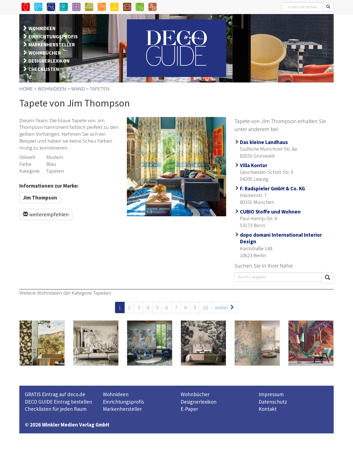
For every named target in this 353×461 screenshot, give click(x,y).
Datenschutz (273, 401)
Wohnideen (116, 394)
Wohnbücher (195, 394)
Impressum (271, 394)
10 (205, 307)
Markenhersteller (122, 409)
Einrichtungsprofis (123, 401)
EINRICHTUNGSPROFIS (53, 36)
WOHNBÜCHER (44, 53)
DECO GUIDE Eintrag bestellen (58, 401)
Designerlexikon (198, 401)
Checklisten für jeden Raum (56, 409)
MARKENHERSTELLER (51, 44)
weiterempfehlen (46, 214)
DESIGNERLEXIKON (48, 61)
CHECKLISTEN (43, 69)
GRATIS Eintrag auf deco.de (55, 394)
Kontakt (268, 409)
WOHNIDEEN (41, 28)
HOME (26, 88)
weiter (224, 307)
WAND (78, 88)
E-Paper (189, 409)
